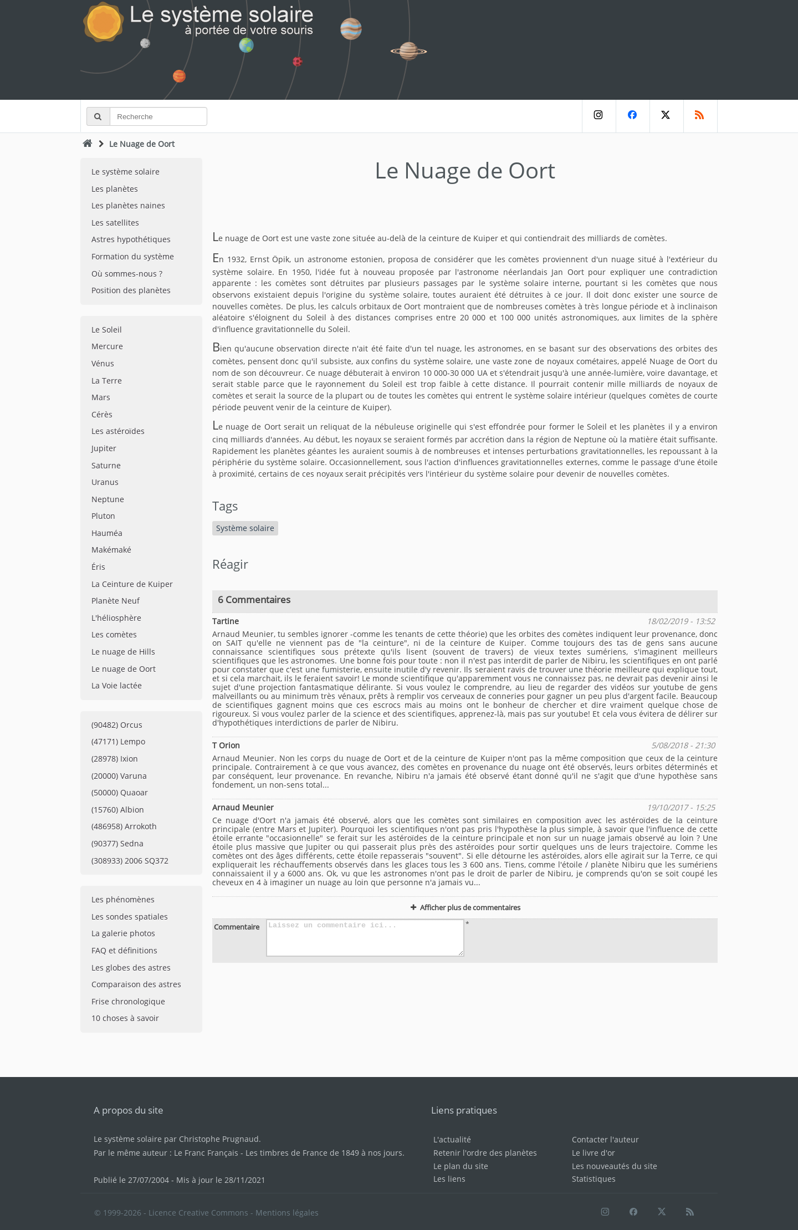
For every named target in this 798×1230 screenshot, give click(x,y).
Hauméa (106, 533)
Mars (100, 397)
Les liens (449, 1178)
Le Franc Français (206, 1152)
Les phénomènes (123, 899)
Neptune (107, 499)
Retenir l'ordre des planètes (485, 1152)
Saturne (106, 465)
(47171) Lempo (118, 741)
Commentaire (236, 927)
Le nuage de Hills (123, 651)
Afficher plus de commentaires (465, 907)
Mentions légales (287, 1212)
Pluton (103, 516)
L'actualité (452, 1139)
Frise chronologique (128, 1001)
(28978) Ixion (114, 758)
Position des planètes (131, 290)
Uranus (105, 482)
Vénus (102, 363)
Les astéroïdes (118, 431)
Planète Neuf (115, 600)
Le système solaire (125, 171)
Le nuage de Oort (123, 669)
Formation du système (132, 256)
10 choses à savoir (125, 1018)
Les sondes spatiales (129, 916)
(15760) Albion (117, 809)
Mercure (107, 346)
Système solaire (245, 528)
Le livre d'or (593, 1152)
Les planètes (114, 188)
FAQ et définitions (124, 950)
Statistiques (594, 1178)
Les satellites (115, 222)
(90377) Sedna (117, 843)
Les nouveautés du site (614, 1166)
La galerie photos (123, 933)
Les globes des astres (131, 967)
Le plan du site (460, 1166)
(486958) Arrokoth (124, 826)
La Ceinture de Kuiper (132, 584)
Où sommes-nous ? (126, 273)
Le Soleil (106, 329)
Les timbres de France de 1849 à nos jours (323, 1152)
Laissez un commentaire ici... (365, 938)
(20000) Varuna (119, 775)
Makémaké (111, 549)
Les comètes (114, 634)
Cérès (101, 414)
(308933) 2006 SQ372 (129, 860)
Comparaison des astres (136, 984)
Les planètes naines (128, 205)
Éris (98, 567)
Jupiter (103, 448)
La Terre (106, 380)
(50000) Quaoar (119, 792)
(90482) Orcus (116, 724)
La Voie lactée (116, 685)
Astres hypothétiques (131, 239)
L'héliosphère (116, 618)
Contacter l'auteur (605, 1139)
